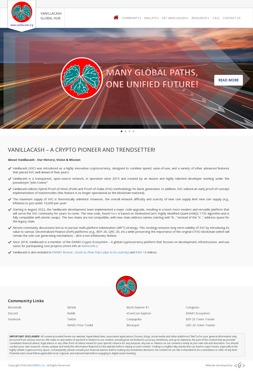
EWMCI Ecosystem (198, 313)
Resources (200, 18)
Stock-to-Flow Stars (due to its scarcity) (102, 252)
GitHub (71, 307)
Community (131, 18)
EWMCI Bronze (63, 252)
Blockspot (132, 325)
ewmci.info (88, 246)
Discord (13, 313)
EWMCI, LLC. (39, 365)
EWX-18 (141, 252)
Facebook (14, 319)
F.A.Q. (216, 18)
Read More (230, 78)
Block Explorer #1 (137, 307)
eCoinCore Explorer (138, 313)
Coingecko (192, 307)
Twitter (71, 319)
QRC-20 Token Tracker (200, 325)
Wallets (151, 18)
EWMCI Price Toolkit (80, 325)
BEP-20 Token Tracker (200, 319)
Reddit (71, 313)
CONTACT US (232, 18)
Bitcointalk (14, 307)
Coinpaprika (134, 319)
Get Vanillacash (175, 18)
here (114, 213)
